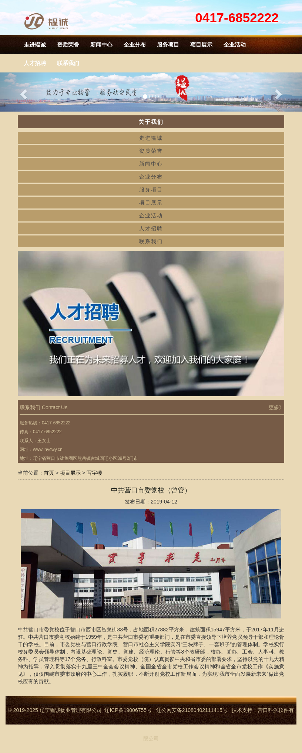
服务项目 (168, 44)
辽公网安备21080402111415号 (194, 710)
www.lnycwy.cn (48, 449)
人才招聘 (151, 228)
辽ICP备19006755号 (128, 710)
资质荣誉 (68, 44)
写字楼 (94, 473)
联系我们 (151, 241)
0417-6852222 (237, 17)
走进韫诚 (35, 44)
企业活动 (235, 44)
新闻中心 (101, 44)
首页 (49, 473)
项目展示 (201, 44)
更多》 (276, 407)
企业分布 (135, 44)
